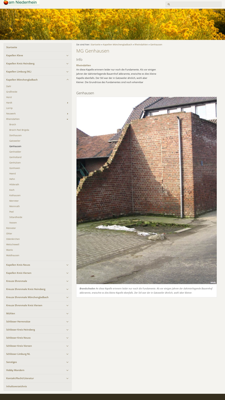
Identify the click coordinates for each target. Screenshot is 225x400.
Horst (9, 97)
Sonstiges (11, 362)
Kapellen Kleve (14, 55)
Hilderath (14, 184)
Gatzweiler (14, 140)
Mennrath (14, 206)
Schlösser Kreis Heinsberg (20, 329)
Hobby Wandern (15, 370)
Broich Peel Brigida (19, 130)
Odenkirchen (13, 239)
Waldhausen (12, 255)
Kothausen (15, 195)
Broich (12, 124)
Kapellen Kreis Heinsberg (20, 63)
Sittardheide (15, 217)
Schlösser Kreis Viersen (19, 345)
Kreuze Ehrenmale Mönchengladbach (27, 297)
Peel (11, 211)
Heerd (12, 173)
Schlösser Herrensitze (18, 321)
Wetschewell (12, 244)
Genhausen (15, 146)
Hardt (9, 102)
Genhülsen (15, 162)
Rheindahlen (13, 119)
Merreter (14, 200)
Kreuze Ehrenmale (16, 281)
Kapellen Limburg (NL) (18, 71)
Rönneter (11, 228)
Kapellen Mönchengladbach (22, 79)
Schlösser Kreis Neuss (18, 337)
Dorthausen (15, 135)
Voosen (13, 222)
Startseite (11, 47)
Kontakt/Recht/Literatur (20, 378)
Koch (11, 190)
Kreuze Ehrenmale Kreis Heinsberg (25, 289)
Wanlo (9, 250)
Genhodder (15, 151)
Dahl (8, 86)
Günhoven (14, 168)
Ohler (9, 233)
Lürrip (9, 108)
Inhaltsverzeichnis (16, 386)
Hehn (12, 179)
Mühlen (10, 313)
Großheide (11, 91)
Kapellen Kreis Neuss (18, 264)
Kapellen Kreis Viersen (18, 272)
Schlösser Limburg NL (18, 353)
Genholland (15, 157)
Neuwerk (11, 113)
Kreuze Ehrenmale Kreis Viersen (24, 305)
